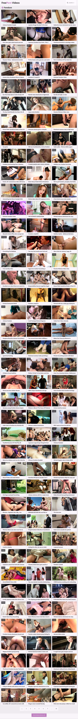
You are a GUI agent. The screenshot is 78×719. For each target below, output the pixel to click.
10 (56, 709)
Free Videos (11, 3)
